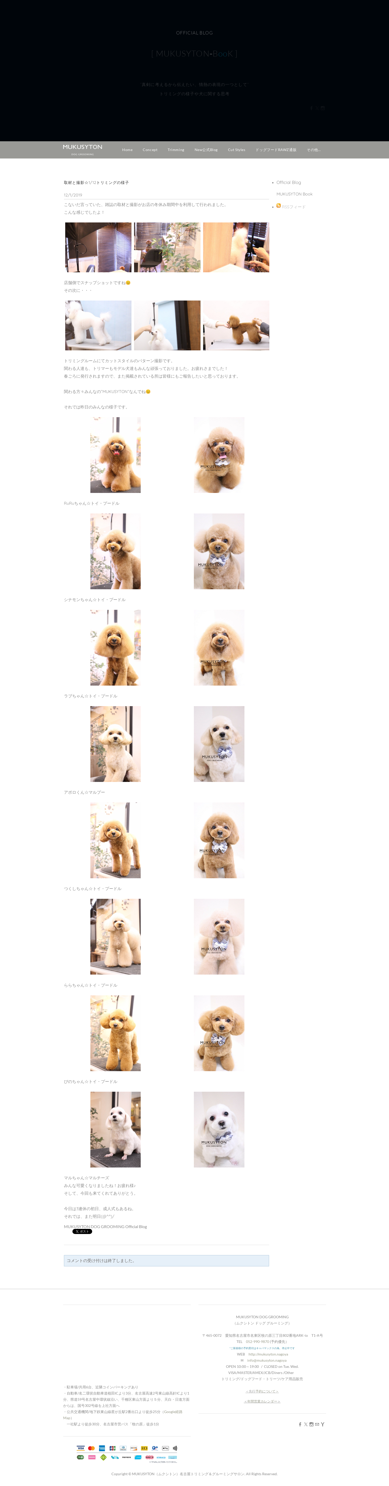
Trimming (176, 149)
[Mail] (317, 1424)
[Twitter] (306, 1424)
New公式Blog (206, 149)
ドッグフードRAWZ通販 (276, 149)
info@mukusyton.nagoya (267, 1360)
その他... (314, 149)
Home (127, 149)
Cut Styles (236, 149)
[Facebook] (300, 1424)
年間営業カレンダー (262, 1401)
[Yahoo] (323, 1424)
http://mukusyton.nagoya (268, 1354)
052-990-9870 (257, 1341)
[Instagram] (311, 1424)
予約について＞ (267, 1391)
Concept (150, 149)
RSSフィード (294, 206)
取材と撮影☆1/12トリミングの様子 (96, 182)
